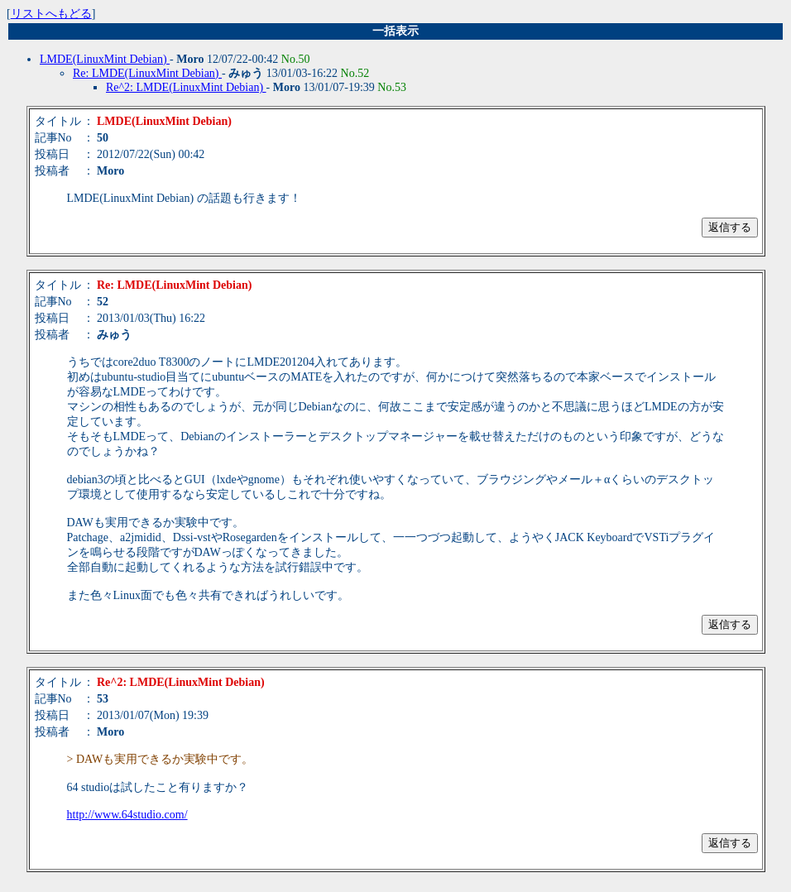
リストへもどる (51, 13)
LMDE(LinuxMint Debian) (105, 59)
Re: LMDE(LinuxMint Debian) (147, 73)
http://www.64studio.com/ (127, 814)
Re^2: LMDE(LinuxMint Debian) (186, 87)
